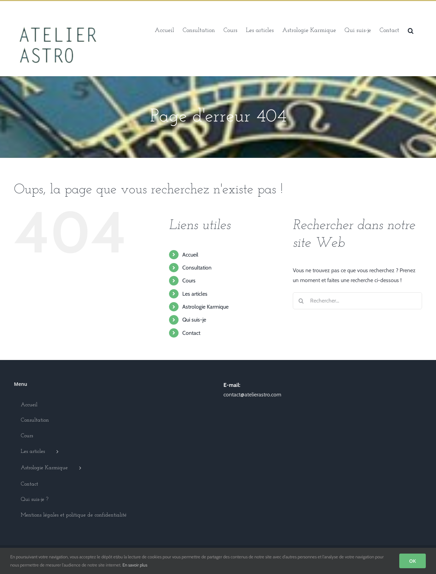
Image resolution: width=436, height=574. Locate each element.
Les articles (194, 294)
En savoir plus (134, 565)
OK (412, 561)
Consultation (197, 267)
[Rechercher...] (357, 300)
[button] (411, 30)
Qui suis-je (194, 319)
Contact (191, 333)
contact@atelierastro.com (252, 394)
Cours (189, 280)
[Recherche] (301, 300)
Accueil (190, 254)
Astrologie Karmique (205, 307)
